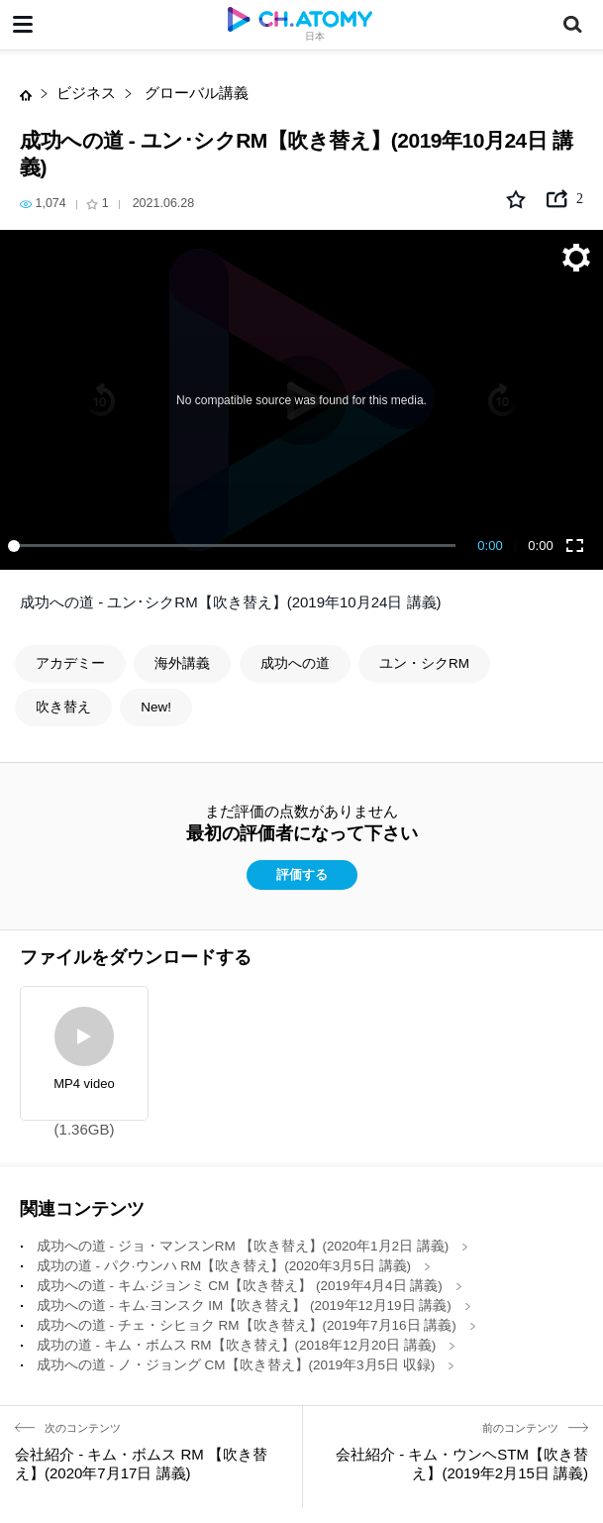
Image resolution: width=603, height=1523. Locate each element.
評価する (302, 875)
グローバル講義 (195, 92)
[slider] (235, 546)
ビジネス (86, 92)
